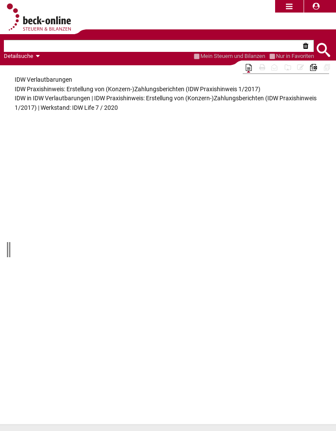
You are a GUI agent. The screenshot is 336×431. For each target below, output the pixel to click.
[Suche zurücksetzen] (307, 46)
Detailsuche (18, 56)
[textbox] (152, 46)
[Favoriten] (272, 56)
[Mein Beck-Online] (197, 56)
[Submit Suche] (323, 49)
